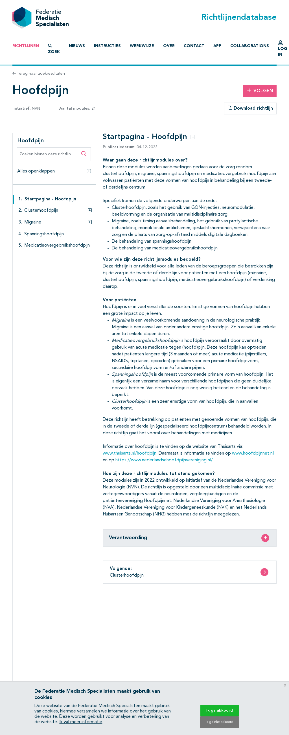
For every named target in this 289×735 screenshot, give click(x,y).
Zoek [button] (54, 49)
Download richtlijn (250, 108)
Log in (282, 50)
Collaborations (249, 46)
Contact (194, 46)
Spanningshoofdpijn (44, 234)
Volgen (260, 90)
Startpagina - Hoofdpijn (50, 199)
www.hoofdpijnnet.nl (253, 453)
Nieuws (77, 46)
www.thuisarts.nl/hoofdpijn (129, 453)
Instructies (107, 46)
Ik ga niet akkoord (219, 722)
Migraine (32, 222)
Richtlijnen (25, 46)
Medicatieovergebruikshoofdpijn (57, 245)
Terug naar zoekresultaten (38, 74)
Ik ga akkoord (219, 710)
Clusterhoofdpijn (41, 210)
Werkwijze (142, 46)
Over (169, 46)
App (217, 46)
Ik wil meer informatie (80, 722)
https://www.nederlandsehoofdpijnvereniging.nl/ (164, 460)
